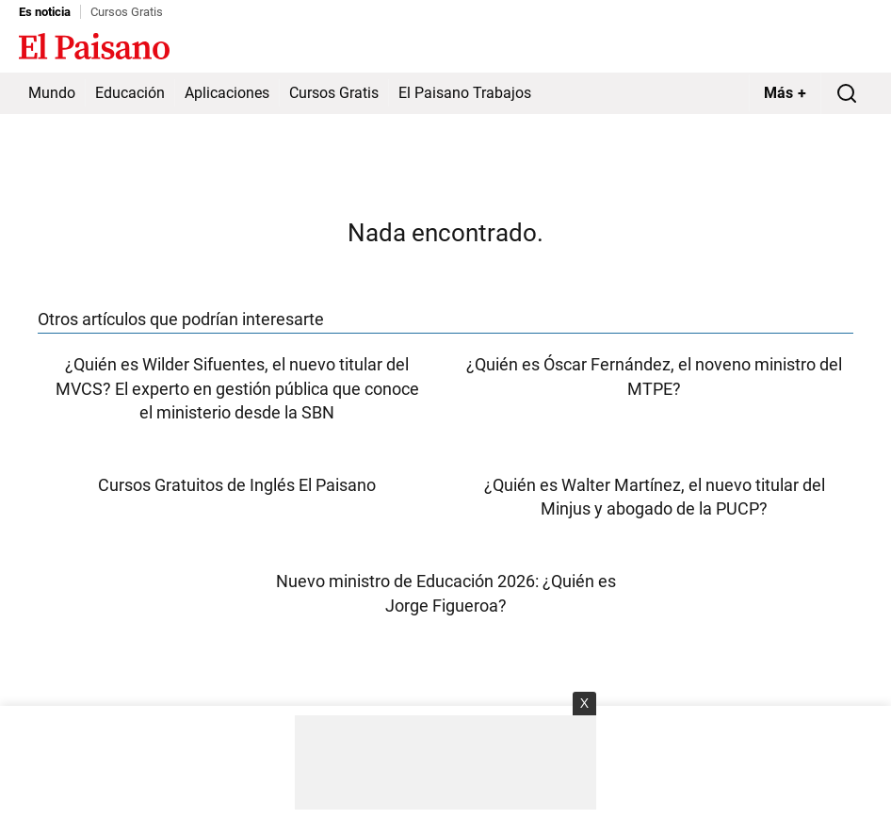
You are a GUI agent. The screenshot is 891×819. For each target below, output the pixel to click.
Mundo (51, 93)
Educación (130, 93)
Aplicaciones (227, 93)
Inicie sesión (834, 48)
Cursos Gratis (126, 12)
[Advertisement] (445, 762)
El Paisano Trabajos (464, 93)
